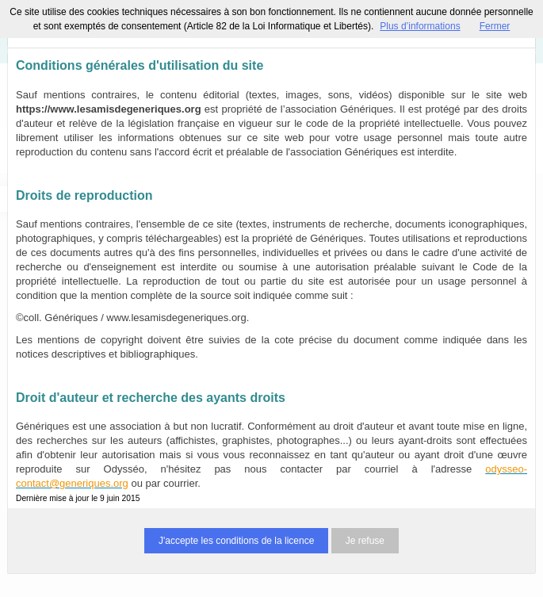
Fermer (495, 26)
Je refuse (365, 540)
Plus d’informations (420, 26)
